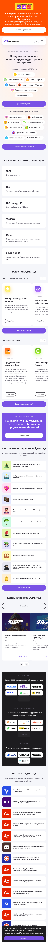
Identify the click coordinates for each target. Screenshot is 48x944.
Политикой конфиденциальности (31, 933)
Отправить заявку (24, 435)
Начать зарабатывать (24, 30)
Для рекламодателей (24, 104)
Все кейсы (24, 606)
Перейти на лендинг (24, 588)
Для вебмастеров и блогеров (24, 146)
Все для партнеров (24, 330)
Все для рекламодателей (24, 404)
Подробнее (10, 321)
